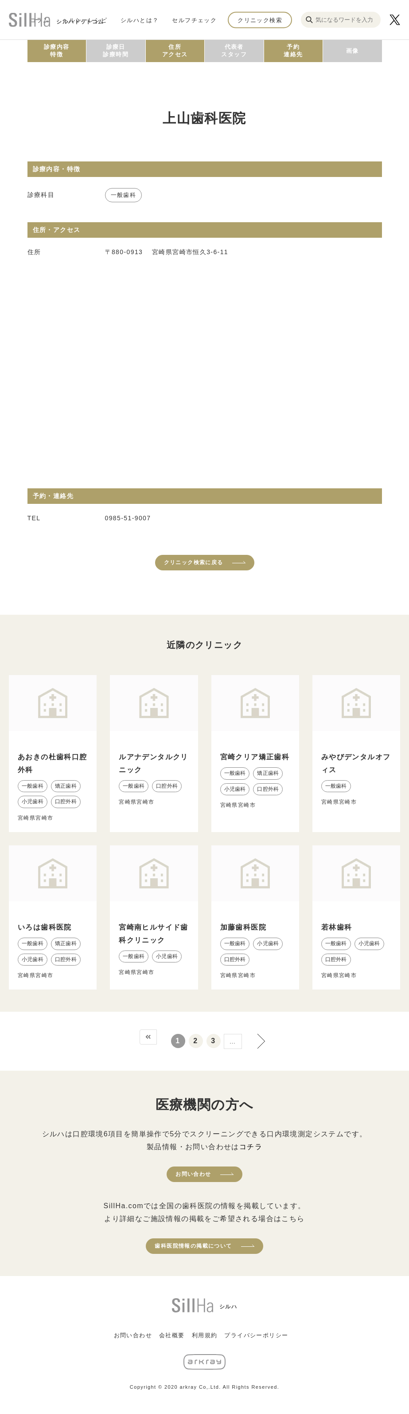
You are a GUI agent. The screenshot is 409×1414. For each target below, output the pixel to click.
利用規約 (205, 1335)
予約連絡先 (293, 50)
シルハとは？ (140, 19)
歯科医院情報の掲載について (193, 1246)
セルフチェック (194, 19)
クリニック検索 (260, 19)
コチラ (250, 1147)
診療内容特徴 (57, 50)
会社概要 (172, 1335)
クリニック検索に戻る (193, 562)
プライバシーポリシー (256, 1335)
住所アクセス (175, 50)
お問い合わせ (193, 1174)
